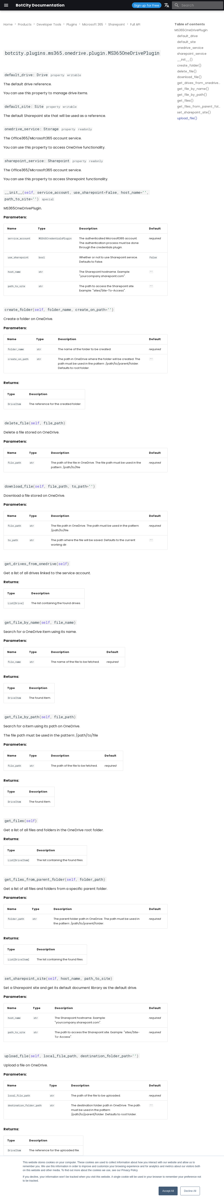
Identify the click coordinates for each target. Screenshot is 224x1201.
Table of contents (190, 24)
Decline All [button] (190, 1190)
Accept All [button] (168, 1190)
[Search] (197, 5)
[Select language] (166, 5)
